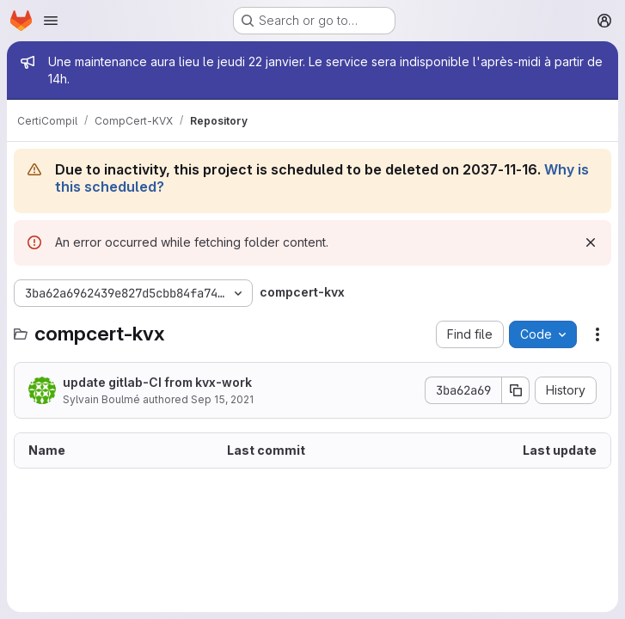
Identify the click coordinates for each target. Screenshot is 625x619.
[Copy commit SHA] (516, 390)
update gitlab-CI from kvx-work (157, 382)
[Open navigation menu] (50, 20)
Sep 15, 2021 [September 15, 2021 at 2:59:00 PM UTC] (222, 399)
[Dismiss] (590, 242)
